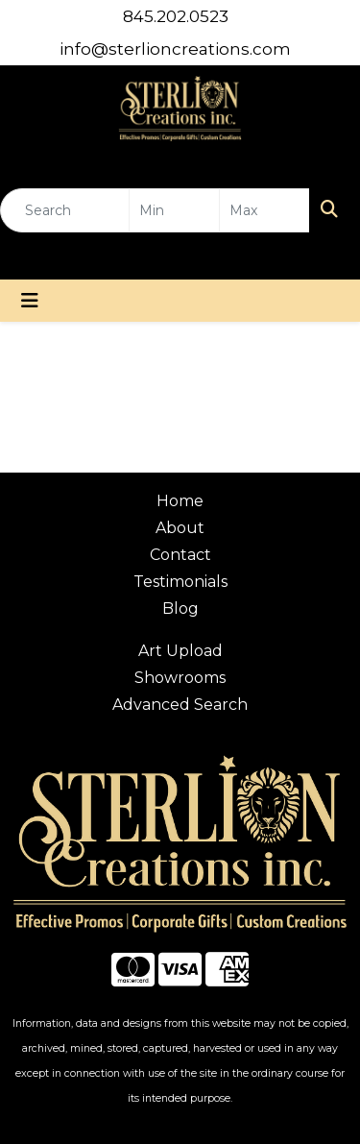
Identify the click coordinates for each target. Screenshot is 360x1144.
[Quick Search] (65, 210)
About (180, 528)
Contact (180, 555)
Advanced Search (180, 704)
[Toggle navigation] (30, 300)
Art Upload (180, 651)
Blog (180, 608)
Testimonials (180, 581)
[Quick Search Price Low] (174, 210)
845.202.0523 (175, 16)
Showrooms (180, 678)
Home (180, 501)
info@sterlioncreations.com (175, 49)
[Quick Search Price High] (264, 210)
